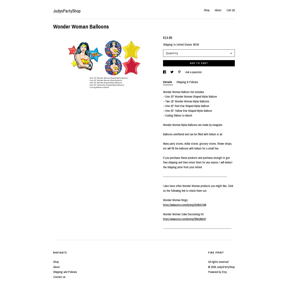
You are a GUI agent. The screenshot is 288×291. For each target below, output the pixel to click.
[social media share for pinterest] (180, 72)
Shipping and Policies (65, 272)
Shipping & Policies (187, 82)
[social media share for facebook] (165, 72)
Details (168, 82)
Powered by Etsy (217, 272)
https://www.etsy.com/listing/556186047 (184, 219)
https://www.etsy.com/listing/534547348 (184, 205)
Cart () (231, 10)
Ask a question (193, 72)
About (218, 10)
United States (184, 44)
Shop (207, 10)
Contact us (59, 277)
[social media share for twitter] (172, 72)
